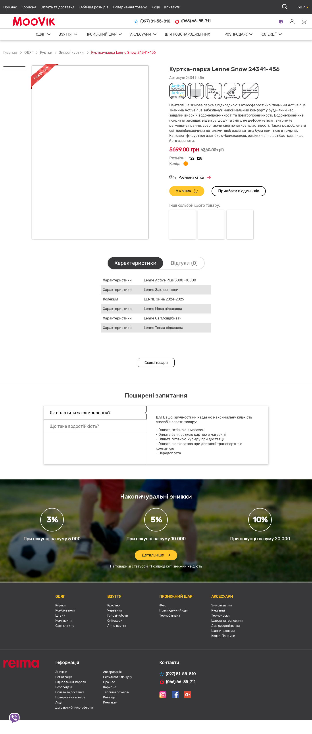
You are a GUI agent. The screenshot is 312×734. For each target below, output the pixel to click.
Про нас (10, 7)
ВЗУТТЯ (65, 34)
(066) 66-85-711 (193, 21)
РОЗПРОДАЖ (236, 34)
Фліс (162, 605)
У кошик (187, 191)
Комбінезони (65, 610)
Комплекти (63, 621)
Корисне (28, 7)
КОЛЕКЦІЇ (268, 34)
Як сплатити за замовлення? (80, 412)
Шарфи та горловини (227, 621)
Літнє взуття (116, 626)
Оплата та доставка (57, 7)
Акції (155, 7)
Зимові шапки (221, 605)
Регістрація (63, 677)
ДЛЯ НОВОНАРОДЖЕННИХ (187, 34)
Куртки (46, 52)
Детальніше (156, 555)
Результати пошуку (117, 677)
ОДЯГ (40, 34)
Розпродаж (63, 687)
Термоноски (220, 615)
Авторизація (112, 672)
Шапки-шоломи (223, 631)
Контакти (172, 7)
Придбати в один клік (238, 191)
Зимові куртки (72, 52)
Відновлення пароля (70, 682)
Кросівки (114, 605)
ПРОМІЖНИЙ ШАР (100, 34)
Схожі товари (156, 363)
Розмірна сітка (190, 178)
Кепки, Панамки (223, 636)
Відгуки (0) (184, 263)
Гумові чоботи (117, 615)
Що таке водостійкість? (74, 426)
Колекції (109, 697)
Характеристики (135, 263)
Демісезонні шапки (225, 626)
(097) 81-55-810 (152, 21)
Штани (60, 615)
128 (199, 158)
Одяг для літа (65, 626)
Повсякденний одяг (174, 610)
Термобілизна (169, 615)
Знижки (61, 672)
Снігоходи (114, 621)
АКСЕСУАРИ (140, 34)
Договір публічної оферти (74, 707)
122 (191, 158)
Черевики (114, 610)
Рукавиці (218, 610)
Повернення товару (130, 7)
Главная (10, 52)
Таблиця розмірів (93, 7)
